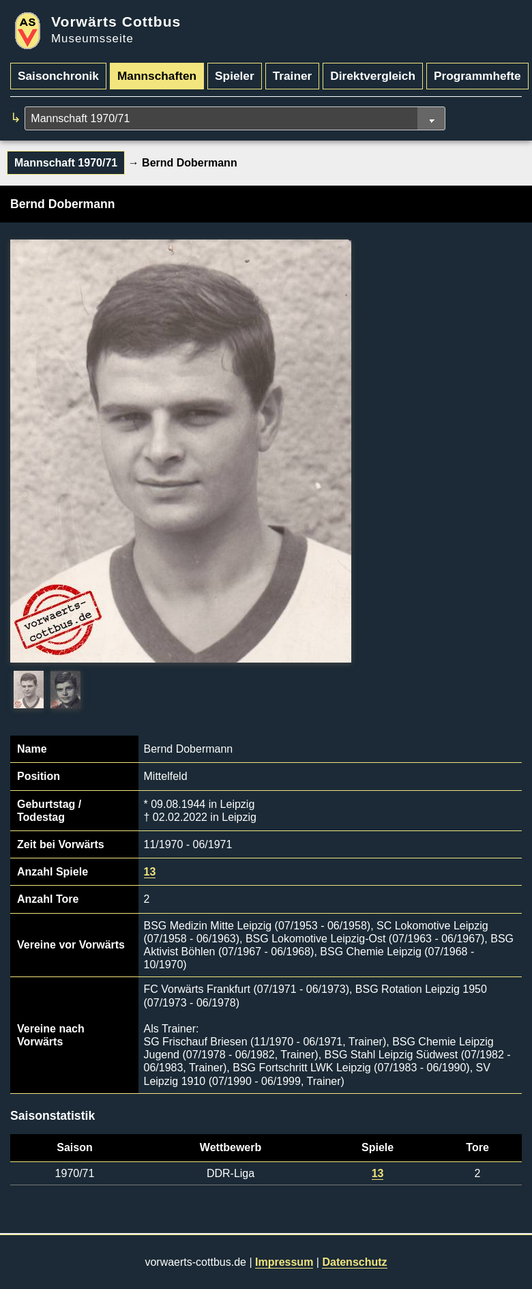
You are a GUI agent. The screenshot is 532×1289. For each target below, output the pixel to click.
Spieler (234, 76)
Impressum (284, 1262)
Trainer (292, 76)
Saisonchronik (58, 76)
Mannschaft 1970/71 (65, 163)
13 (150, 872)
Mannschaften (156, 76)
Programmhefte (477, 76)
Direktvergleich (372, 76)
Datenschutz (354, 1262)
